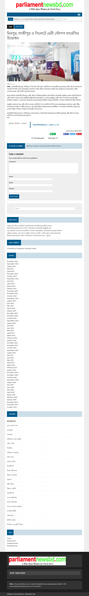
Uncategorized (11, 421)
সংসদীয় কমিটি (11, 511)
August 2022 (11, 323)
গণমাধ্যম (9, 434)
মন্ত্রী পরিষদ (10, 484)
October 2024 (12, 276)
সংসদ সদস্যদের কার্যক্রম (14, 506)
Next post (52, 138)
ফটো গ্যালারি (11, 461)
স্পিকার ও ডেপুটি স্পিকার (15, 524)
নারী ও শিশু (10, 443)
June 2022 (10, 328)
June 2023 (10, 303)
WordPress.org (12, 546)
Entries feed (11, 541)
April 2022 (10, 333)
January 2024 (11, 288)
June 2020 (10, 387)
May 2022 (10, 330)
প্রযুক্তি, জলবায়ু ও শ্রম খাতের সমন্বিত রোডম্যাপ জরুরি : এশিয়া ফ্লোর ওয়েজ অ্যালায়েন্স (34, 233)
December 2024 (12, 274)
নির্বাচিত (9, 448)
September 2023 (13, 298)
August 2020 (11, 382)
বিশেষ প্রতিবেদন (12, 470)
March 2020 (11, 395)
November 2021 (12, 345)
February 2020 (12, 397)
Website (11, 188)
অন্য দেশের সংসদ (12, 425)
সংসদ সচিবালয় (12, 502)
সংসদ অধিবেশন (12, 497)
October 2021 (12, 348)
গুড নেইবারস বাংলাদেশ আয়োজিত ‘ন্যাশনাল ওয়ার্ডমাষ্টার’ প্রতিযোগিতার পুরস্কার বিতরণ (34, 231)
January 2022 (11, 340)
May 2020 (10, 390)
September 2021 (13, 350)
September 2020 (13, 380)
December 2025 (12, 261)
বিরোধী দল (10, 466)
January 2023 (11, 311)
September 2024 (13, 279)
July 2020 (10, 385)
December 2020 (12, 372)
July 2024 (10, 281)
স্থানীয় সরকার (11, 520)
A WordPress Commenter (16, 248)
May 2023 (10, 306)
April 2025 (10, 271)
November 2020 (12, 375)
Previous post (38, 138)
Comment (12, 161)
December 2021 (12, 343)
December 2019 (12, 402)
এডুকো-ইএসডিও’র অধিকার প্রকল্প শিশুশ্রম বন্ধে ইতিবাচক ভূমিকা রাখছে (29, 226)
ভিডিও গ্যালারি (12, 475)
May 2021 (10, 360)
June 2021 (10, 358)
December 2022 (12, 313)
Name (11, 176)
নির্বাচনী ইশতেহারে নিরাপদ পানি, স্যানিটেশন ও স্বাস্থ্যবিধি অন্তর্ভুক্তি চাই (29, 228)
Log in (9, 538)
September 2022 (13, 321)
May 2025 (10, 269)
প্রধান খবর (10, 457)
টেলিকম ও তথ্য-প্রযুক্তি (14, 439)
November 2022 (12, 316)
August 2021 (11, 353)
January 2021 (11, 370)
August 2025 (11, 266)
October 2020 (12, 377)
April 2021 (10, 363)
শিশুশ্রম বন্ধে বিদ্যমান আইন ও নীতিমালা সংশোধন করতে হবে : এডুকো (28, 235)
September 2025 (13, 264)
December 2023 (12, 291)
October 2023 (12, 296)
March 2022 (11, 335)
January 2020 (11, 400)
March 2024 (11, 286)
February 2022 (12, 338)
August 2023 (11, 301)
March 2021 (11, 365)
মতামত (9, 479)
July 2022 (10, 325)
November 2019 (12, 405)
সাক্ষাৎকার (10, 515)
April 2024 (10, 284)
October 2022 (12, 318)
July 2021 (10, 355)
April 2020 (10, 392)
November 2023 (12, 293)
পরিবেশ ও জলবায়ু (12, 452)
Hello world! (31, 248)
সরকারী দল (10, 493)
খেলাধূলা (10, 430)
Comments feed (12, 543)
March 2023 (11, 308)
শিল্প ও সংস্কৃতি (11, 488)
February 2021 (12, 367)
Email (11, 182)
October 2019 (12, 407)
